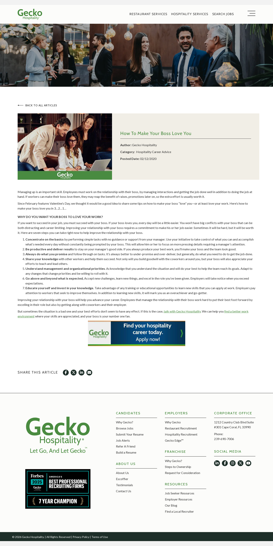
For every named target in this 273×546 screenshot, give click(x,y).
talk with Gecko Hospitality (182, 311)
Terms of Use (99, 537)
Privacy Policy (81, 537)
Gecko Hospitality (144, 145)
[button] (250, 13)
